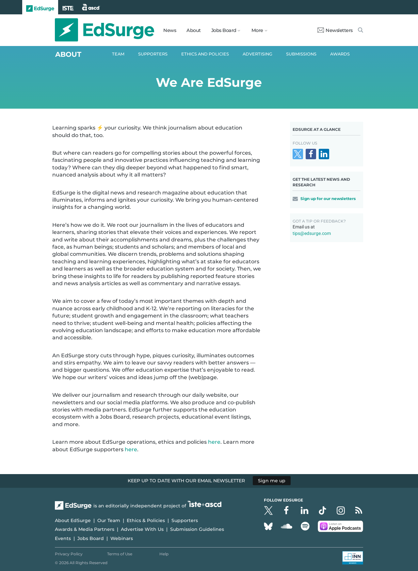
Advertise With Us (142, 529)
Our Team (108, 520)
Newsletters (335, 30)
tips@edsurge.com (312, 233)
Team (118, 54)
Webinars (121, 538)
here (214, 442)
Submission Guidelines (197, 529)
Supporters (153, 54)
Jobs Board (90, 538)
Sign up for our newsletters (328, 198)
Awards (340, 54)
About (193, 30)
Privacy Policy (69, 553)
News (169, 30)
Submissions (301, 54)
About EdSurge (73, 520)
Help (164, 553)
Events (63, 538)
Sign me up (271, 481)
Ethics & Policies (146, 520)
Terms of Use (119, 553)
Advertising (257, 54)
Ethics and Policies (205, 54)
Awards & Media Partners (84, 529)
